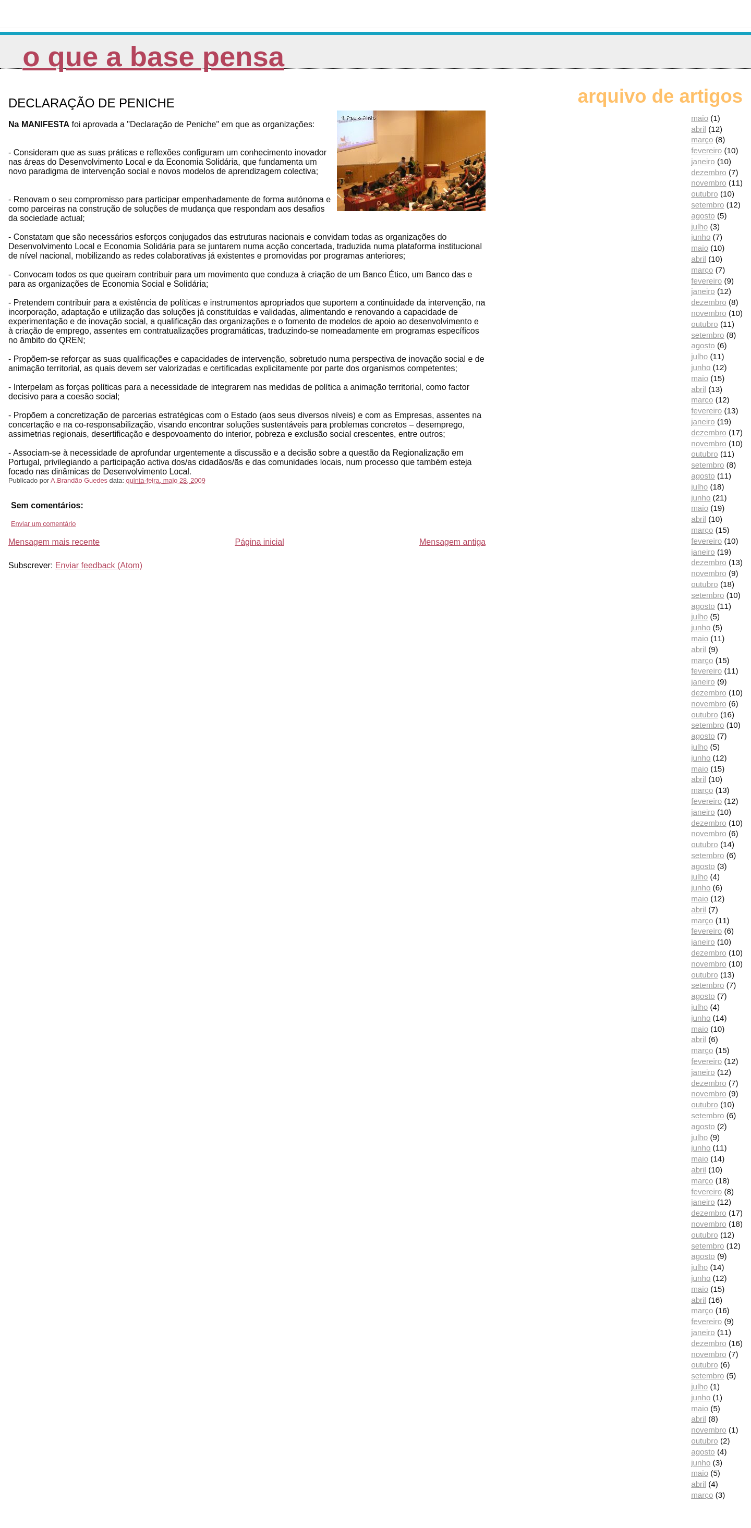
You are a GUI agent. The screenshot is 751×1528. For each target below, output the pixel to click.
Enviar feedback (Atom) (98, 565)
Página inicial (259, 541)
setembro (707, 204)
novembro (708, 182)
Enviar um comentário (43, 524)
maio (699, 118)
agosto (703, 215)
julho (699, 226)
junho (700, 237)
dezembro (708, 172)
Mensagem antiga (452, 541)
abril (698, 129)
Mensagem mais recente (54, 541)
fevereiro (706, 150)
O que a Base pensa (153, 56)
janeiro (703, 161)
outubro (704, 193)
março (702, 139)
